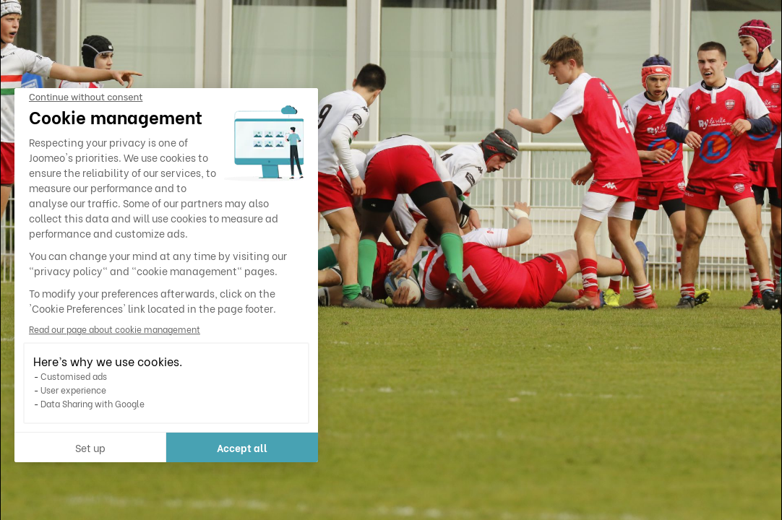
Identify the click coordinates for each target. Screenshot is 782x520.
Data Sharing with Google (92, 403)
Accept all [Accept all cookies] (242, 447)
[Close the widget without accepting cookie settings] (86, 97)
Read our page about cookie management (114, 329)
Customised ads (73, 376)
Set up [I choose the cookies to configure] (90, 447)
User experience (73, 390)
